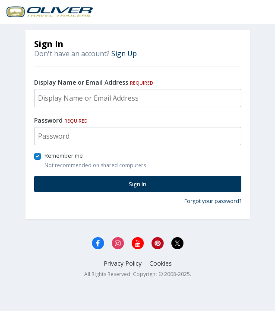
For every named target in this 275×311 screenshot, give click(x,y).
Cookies (160, 263)
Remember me (63, 155)
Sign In (137, 184)
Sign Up (124, 53)
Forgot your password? (212, 201)
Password (61, 120)
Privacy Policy (123, 263)
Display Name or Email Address (93, 82)
